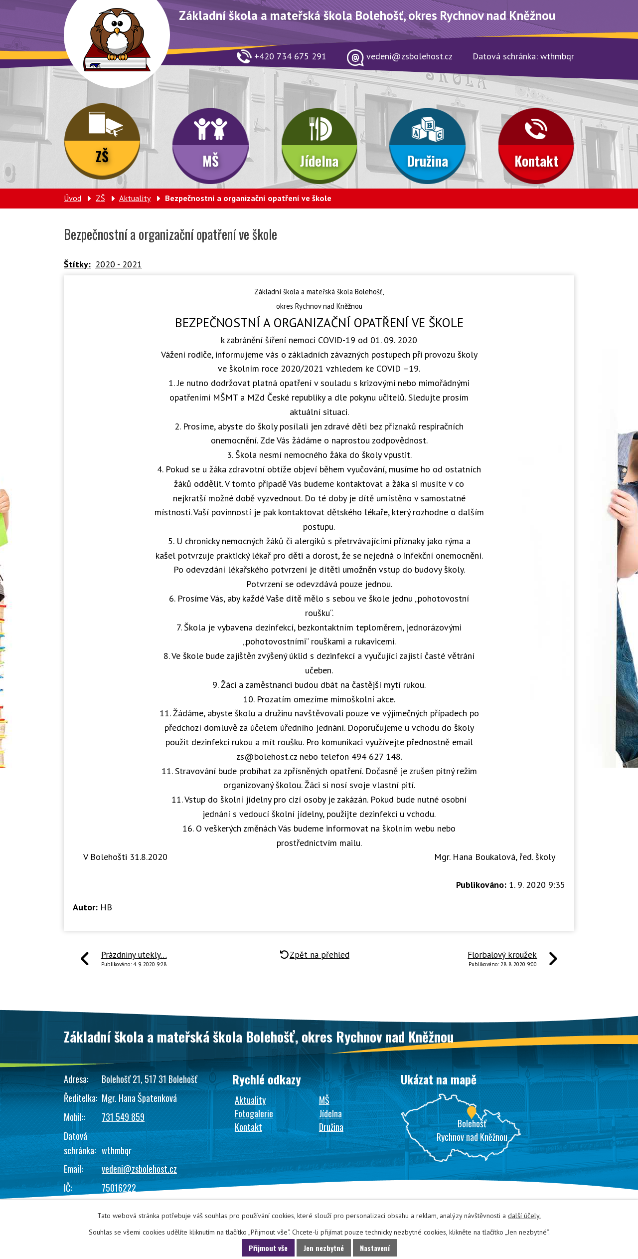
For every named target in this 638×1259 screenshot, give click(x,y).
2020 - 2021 (118, 264)
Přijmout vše (268, 1248)
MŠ (210, 161)
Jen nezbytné (324, 1248)
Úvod (72, 198)
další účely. (524, 1215)
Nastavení (375, 1248)
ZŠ (102, 156)
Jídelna (319, 161)
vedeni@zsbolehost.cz (139, 1168)
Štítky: (77, 264)
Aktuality (135, 198)
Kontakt (536, 161)
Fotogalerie (254, 1113)
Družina (427, 161)
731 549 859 (123, 1116)
